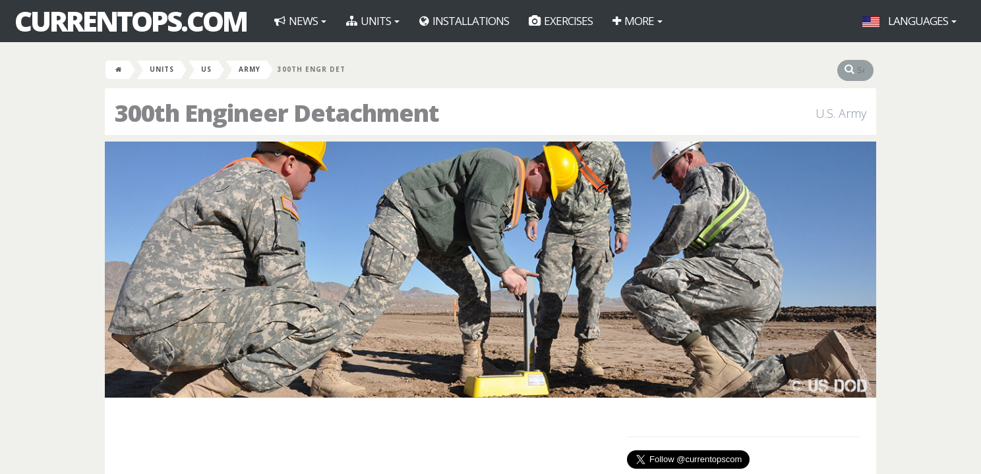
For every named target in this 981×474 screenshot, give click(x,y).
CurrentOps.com (131, 21)
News (300, 20)
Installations (464, 20)
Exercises (561, 20)
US (206, 69)
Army (249, 69)
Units (373, 20)
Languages (909, 20)
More (637, 20)
